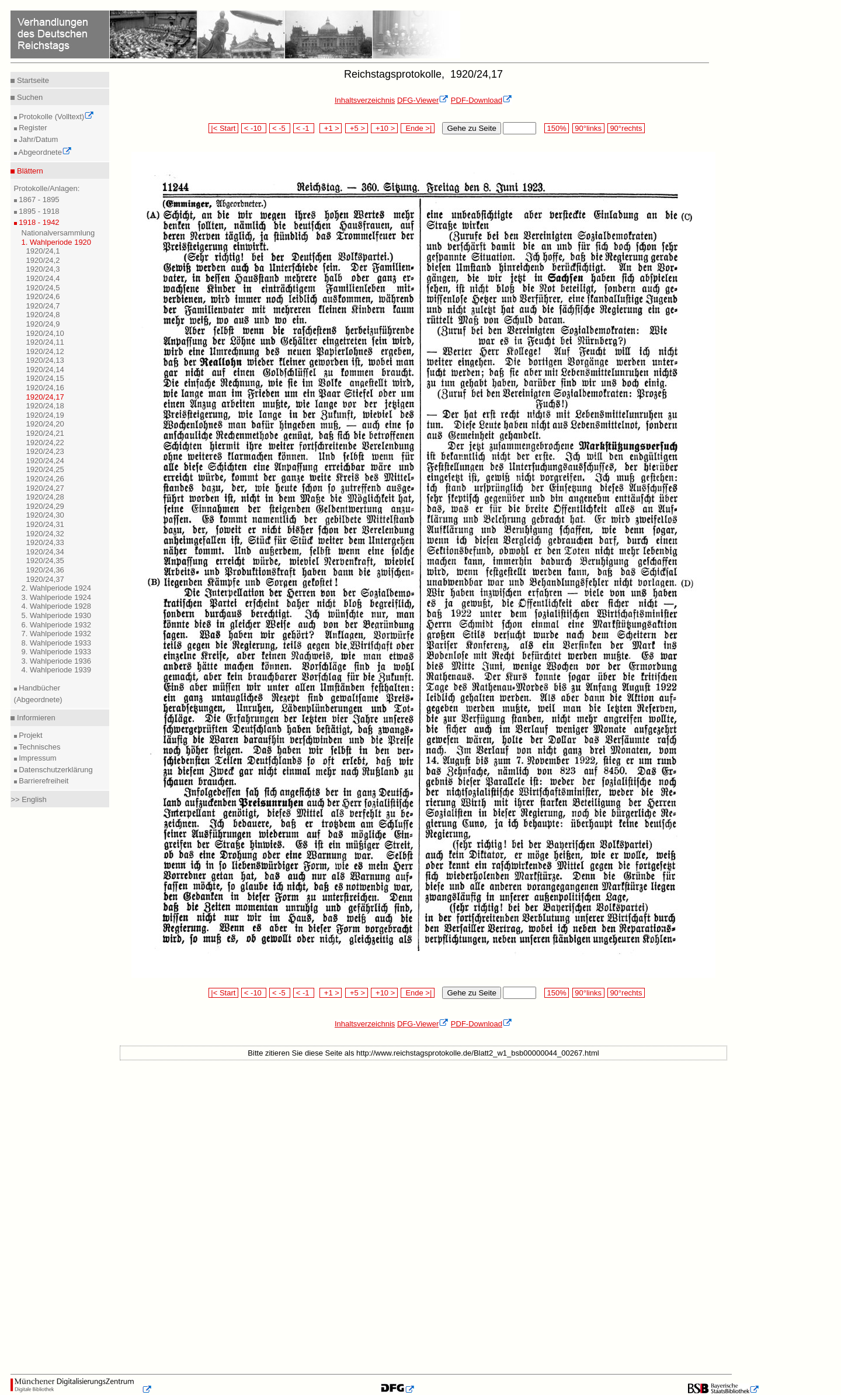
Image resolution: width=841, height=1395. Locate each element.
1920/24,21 (45, 433)
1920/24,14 (45, 369)
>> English (28, 799)
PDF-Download (481, 100)
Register (32, 127)
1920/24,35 (45, 560)
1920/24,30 (45, 515)
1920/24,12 (45, 351)
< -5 (280, 128)
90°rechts (626, 128)
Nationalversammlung (58, 232)
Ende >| (417, 128)
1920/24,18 (45, 405)
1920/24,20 (45, 423)
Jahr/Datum (37, 139)
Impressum (37, 758)
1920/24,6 (43, 296)
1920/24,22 (45, 442)
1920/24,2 (43, 260)
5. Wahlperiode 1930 (57, 615)
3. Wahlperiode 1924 (57, 597)
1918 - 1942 (38, 222)
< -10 (254, 128)
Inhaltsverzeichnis (365, 100)
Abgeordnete (44, 152)
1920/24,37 (45, 579)
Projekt (30, 735)
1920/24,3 (43, 269)
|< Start (223, 128)
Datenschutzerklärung (55, 769)
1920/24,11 (45, 342)
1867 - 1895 (38, 199)
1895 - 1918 (38, 211)
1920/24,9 (43, 324)
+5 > (356, 128)
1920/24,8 (43, 314)
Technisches (39, 746)
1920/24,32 (45, 533)
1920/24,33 (45, 542)
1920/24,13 (45, 360)
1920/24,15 (45, 378)
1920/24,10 (45, 333)
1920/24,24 (45, 460)
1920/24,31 (45, 524)
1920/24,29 (45, 506)
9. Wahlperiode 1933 (57, 651)
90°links (588, 128)
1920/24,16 (45, 387)
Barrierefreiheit (43, 780)
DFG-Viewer (423, 100)
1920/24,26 (45, 478)
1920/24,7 (43, 305)
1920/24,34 (45, 551)
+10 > (384, 128)
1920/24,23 (45, 451)
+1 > (331, 128)
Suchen (29, 97)
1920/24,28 (45, 496)
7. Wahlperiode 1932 (57, 633)
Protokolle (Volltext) (56, 116)
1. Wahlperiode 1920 (57, 242)
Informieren (35, 717)
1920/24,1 (43, 251)
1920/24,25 (45, 469)
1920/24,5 (43, 287)
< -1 (304, 128)
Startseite (32, 80)
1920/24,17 (45, 397)
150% (556, 128)
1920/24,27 (45, 488)
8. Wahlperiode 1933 (57, 642)
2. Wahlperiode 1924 (57, 588)
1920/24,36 (45, 569)
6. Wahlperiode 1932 (57, 624)
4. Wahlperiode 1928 (57, 606)
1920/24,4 (43, 278)
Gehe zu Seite (471, 128)
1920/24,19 (45, 415)
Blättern (29, 170)
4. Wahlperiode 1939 (57, 669)
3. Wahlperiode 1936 (57, 661)
